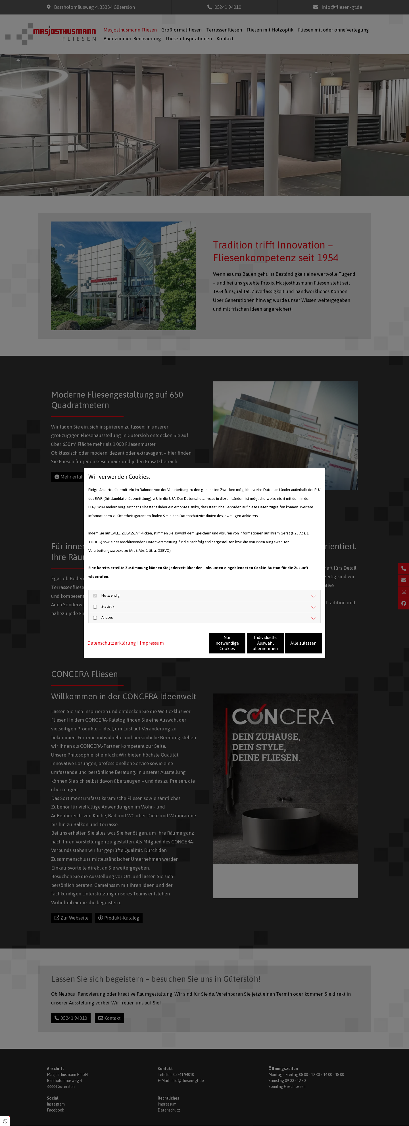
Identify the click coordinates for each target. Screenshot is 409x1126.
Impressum (152, 635)
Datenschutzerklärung (111, 635)
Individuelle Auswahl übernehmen (241, 647)
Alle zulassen (295, 647)
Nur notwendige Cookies (187, 647)
